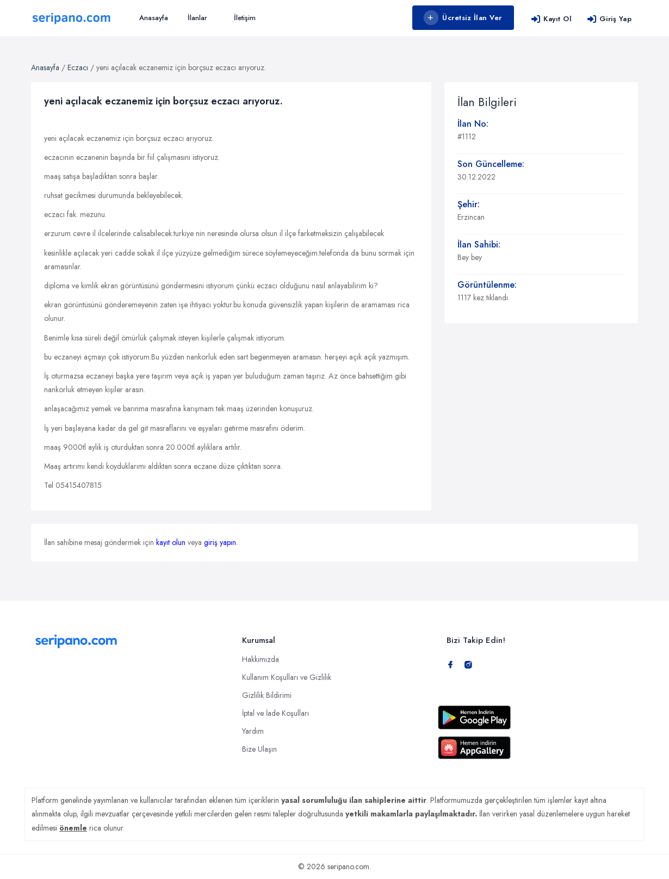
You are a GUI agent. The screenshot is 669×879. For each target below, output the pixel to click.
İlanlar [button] (197, 18)
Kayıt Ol (551, 19)
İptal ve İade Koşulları (275, 713)
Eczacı (77, 67)
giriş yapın (220, 542)
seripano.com (348, 866)
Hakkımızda (260, 659)
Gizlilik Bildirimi (267, 695)
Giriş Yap (609, 19)
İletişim (245, 18)
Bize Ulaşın (259, 749)
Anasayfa (153, 18)
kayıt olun (170, 542)
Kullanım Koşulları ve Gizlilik (286, 677)
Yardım (253, 731)
